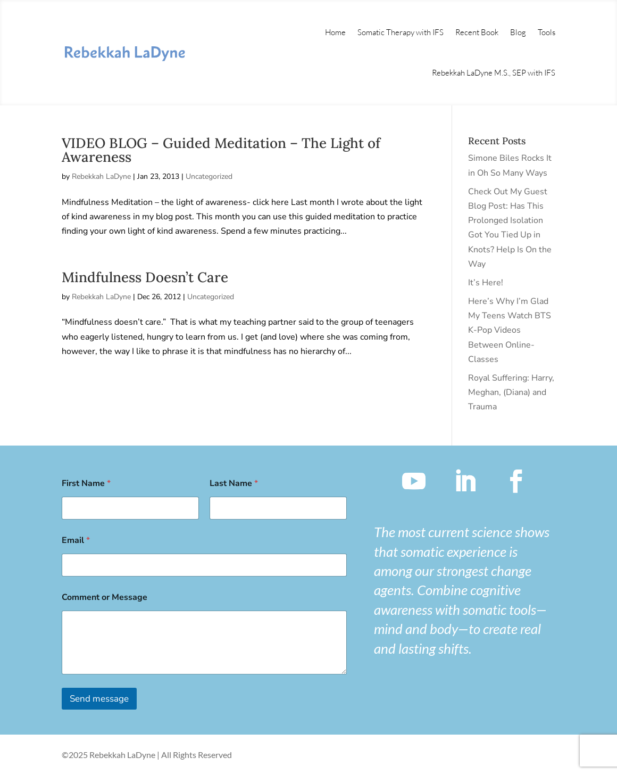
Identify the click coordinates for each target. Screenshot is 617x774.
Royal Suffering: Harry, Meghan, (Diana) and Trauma (511, 392)
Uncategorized (209, 176)
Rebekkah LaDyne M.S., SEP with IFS (493, 73)
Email (76, 541)
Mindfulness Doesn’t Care (145, 277)
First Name (86, 484)
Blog (518, 32)
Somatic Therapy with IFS (400, 32)
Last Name (234, 484)
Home (335, 32)
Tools (546, 32)
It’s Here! (485, 283)
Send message (99, 699)
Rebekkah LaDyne (101, 176)
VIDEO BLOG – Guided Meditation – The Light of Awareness (221, 150)
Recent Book (476, 32)
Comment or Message (104, 597)
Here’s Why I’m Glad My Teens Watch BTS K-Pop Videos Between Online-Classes (509, 330)
